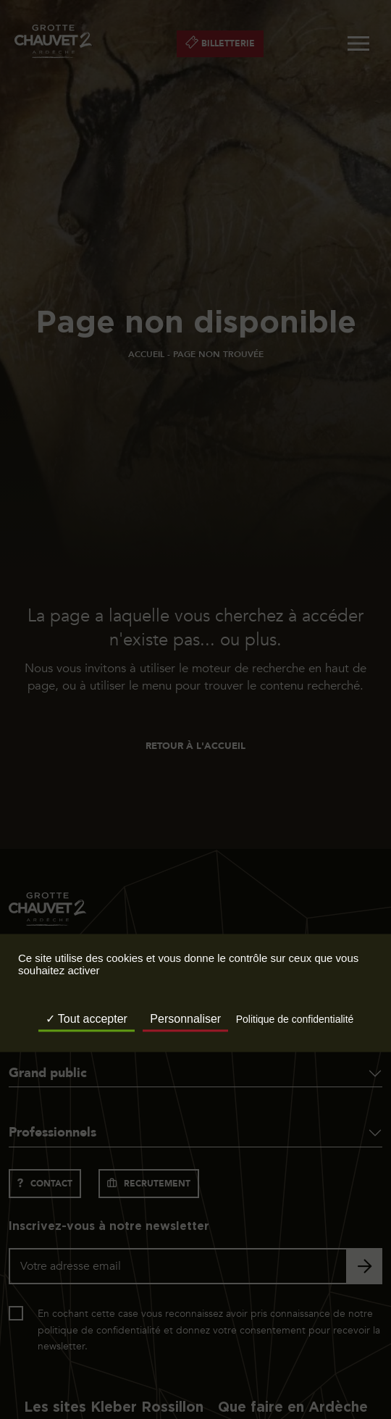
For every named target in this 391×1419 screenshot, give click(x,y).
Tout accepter (86, 1019)
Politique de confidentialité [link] (295, 1020)
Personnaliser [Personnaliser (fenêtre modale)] (185, 1019)
